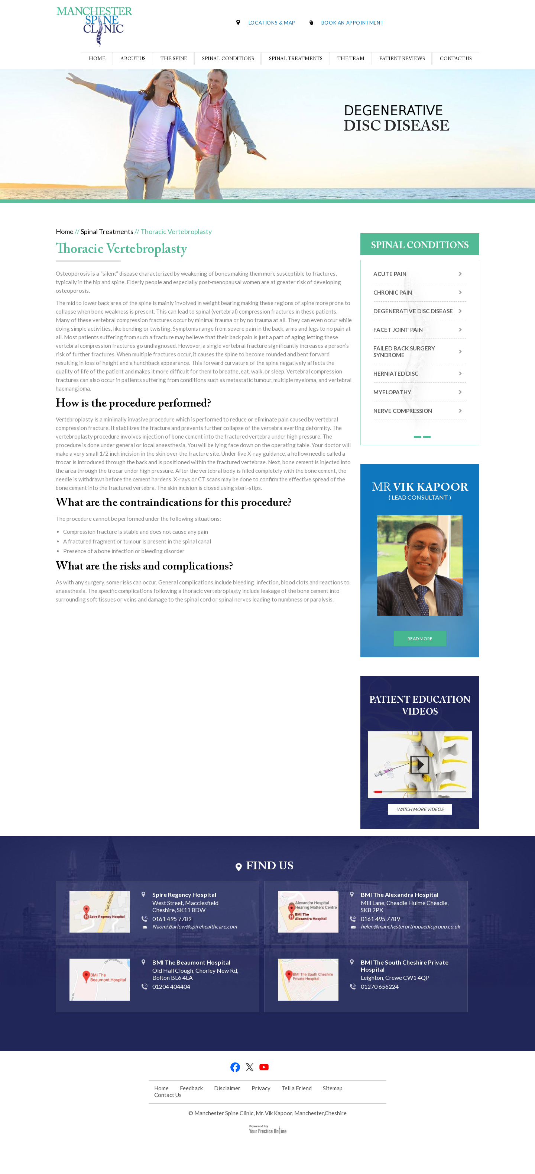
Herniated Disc (395, 373)
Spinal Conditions (228, 59)
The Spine (173, 59)
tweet (250, 1067)
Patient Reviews (402, 59)
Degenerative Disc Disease (413, 311)
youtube (264, 1067)
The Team (350, 59)
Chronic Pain (392, 292)
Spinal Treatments (295, 59)
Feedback (191, 1088)
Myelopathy (392, 392)
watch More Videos (420, 809)
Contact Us (456, 59)
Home (97, 59)
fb (235, 1067)
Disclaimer (227, 1088)
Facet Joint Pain (398, 329)
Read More (420, 638)
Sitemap (333, 1088)
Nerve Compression (402, 410)
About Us (133, 59)
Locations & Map (272, 23)
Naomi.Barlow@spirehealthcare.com (194, 926)
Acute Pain (389, 273)
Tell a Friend (297, 1088)
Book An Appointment (352, 23)
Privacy (261, 1088)
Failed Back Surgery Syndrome (404, 351)
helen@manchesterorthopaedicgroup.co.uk (410, 926)
